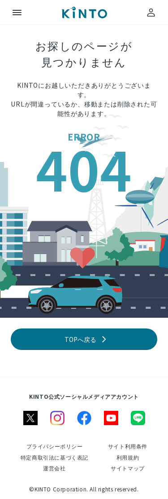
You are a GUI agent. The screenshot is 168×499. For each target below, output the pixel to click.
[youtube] (111, 418)
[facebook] (84, 418)
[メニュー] (17, 12)
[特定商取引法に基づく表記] (54, 457)
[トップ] (84, 12)
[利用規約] (127, 457)
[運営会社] (54, 468)
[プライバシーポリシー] (54, 446)
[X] (30, 418)
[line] (138, 418)
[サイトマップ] (128, 468)
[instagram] (57, 418)
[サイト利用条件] (127, 446)
